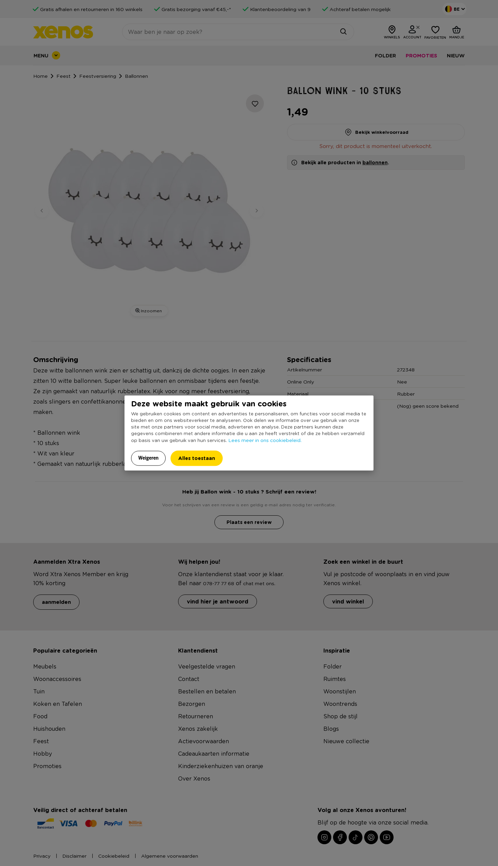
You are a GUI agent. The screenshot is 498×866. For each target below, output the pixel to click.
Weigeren (148, 458)
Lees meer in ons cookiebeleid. (265, 440)
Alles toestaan (196, 458)
